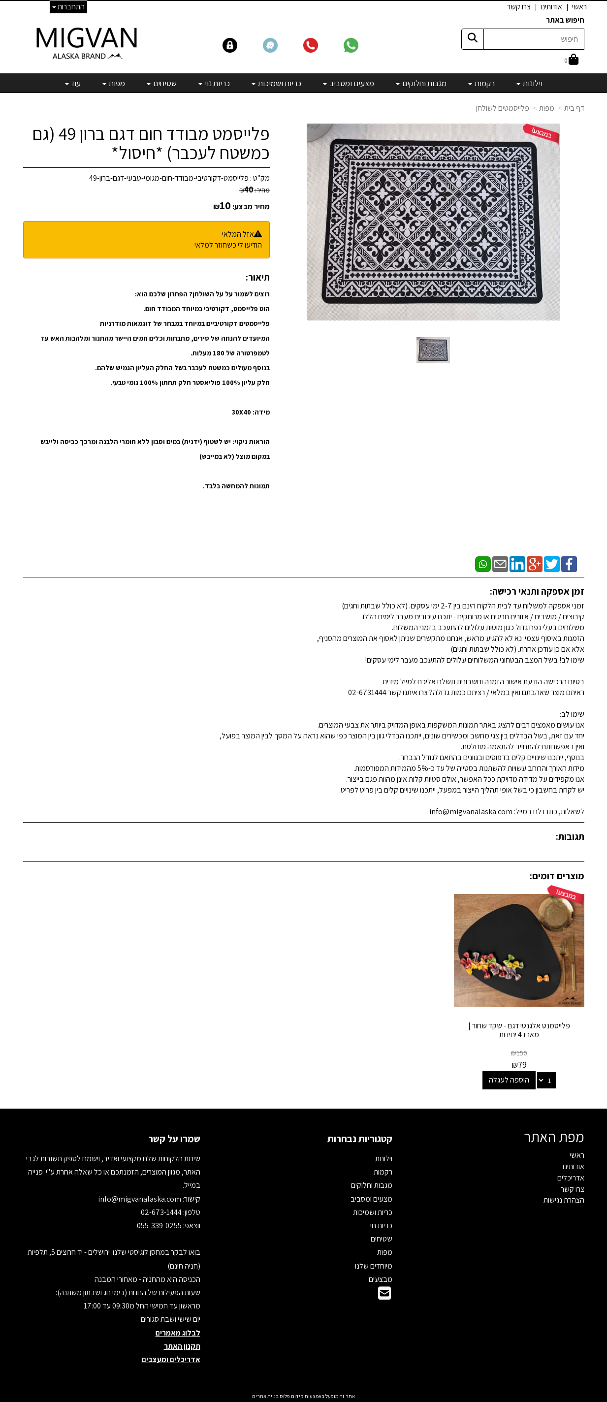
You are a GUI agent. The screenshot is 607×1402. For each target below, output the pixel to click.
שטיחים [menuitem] (162, 83)
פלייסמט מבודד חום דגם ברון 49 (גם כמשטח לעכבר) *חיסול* (151, 143)
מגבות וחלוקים (371, 1184)
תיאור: (258, 277)
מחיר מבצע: (251, 206)
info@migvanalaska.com (140, 1197)
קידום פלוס (291, 1395)
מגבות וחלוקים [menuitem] (421, 83)
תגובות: (570, 836)
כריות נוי (381, 1224)
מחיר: (254, 190)
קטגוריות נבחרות (359, 1137)
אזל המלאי (238, 234)
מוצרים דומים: (557, 875)
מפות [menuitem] (113, 83)
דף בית (574, 108)
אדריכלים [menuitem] (570, 1177)
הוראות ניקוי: (251, 441)
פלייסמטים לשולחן (502, 108)
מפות (546, 108)
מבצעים (380, 1278)
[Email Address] (384, 1295)
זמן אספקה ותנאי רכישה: (537, 591)
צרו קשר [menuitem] (519, 6)
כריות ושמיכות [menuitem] (276, 83)
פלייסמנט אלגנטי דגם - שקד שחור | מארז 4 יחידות (520, 1029)
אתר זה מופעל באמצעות (303, 1395)
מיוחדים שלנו (373, 1264)
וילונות (383, 1157)
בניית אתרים (265, 1395)
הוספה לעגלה (509, 1079)
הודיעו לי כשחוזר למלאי (228, 245)
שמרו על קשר (174, 1137)
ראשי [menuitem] (579, 6)
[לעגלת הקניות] (571, 60)
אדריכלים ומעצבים (171, 1358)
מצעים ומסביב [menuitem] (348, 83)
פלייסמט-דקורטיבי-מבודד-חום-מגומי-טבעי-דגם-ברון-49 (169, 178)
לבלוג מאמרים (178, 1331)
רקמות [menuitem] (481, 83)
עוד (73, 83)
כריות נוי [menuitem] (214, 83)
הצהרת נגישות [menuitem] (563, 1199)
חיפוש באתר (565, 20)
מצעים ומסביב (371, 1197)
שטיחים (381, 1238)
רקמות (383, 1171)
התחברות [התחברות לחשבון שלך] (68, 6)
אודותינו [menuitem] (551, 6)
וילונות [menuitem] (529, 83)
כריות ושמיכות (372, 1211)
